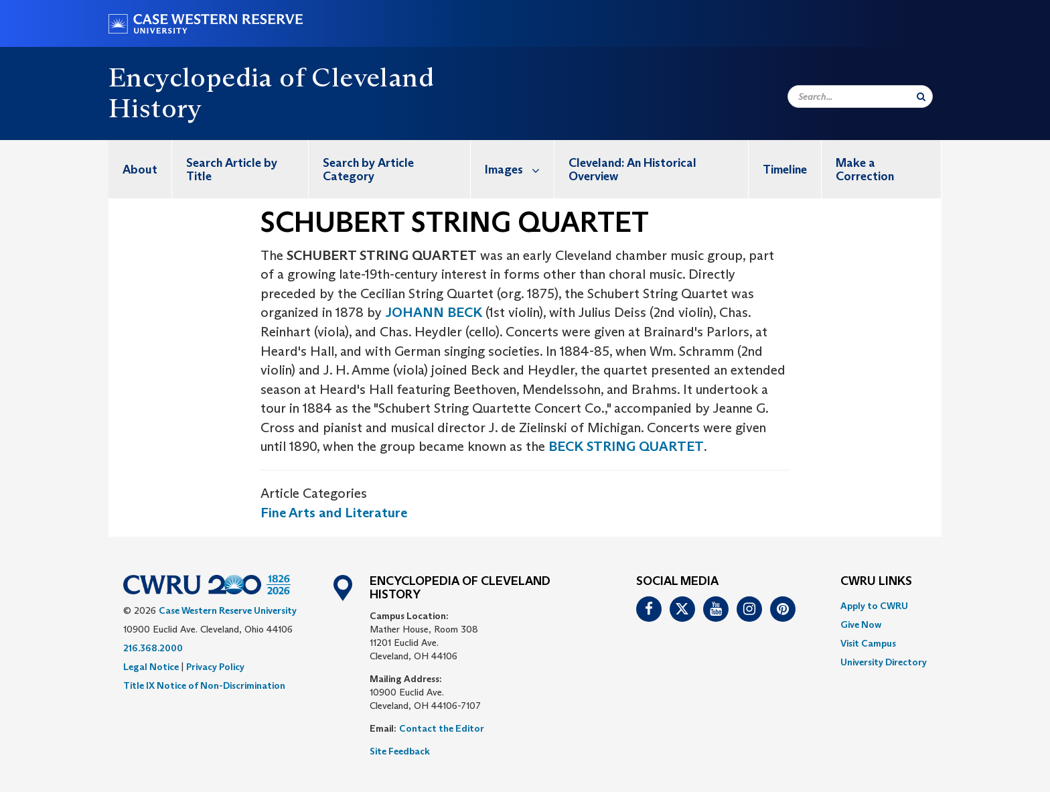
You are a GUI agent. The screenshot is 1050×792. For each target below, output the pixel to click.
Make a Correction (865, 169)
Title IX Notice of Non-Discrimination (204, 685)
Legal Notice (151, 667)
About (140, 169)
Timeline (785, 169)
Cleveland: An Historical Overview (632, 169)
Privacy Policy (215, 667)
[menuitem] (140, 169)
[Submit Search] (921, 96)
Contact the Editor (441, 728)
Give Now (860, 624)
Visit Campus (868, 643)
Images (519, 169)
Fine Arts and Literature (333, 513)
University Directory (883, 662)
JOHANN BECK (433, 312)
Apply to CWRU (874, 606)
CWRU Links (876, 581)
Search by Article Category (368, 169)
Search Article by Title (231, 169)
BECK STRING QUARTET (626, 446)
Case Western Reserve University (228, 610)
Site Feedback (400, 751)
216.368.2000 (153, 648)
